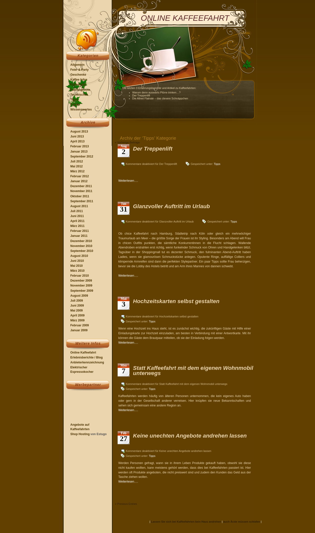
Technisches (79, 94)
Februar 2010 (79, 275)
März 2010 (77, 270)
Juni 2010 (77, 261)
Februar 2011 (79, 231)
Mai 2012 (76, 166)
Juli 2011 (76, 211)
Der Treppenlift (141, 95)
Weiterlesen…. (128, 180)
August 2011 (79, 206)
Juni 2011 (77, 216)
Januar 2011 (78, 236)
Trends (75, 104)
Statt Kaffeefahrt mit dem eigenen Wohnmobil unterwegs (193, 370)
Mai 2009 (76, 310)
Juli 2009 (76, 300)
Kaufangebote (80, 89)
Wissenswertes (81, 109)
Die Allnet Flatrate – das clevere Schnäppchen (160, 98)
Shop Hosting (80, 434)
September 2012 (81, 156)
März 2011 (77, 226)
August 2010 (79, 256)
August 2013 (79, 131)
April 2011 (77, 221)
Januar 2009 (78, 330)
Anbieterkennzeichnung (87, 362)
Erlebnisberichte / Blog (86, 357)
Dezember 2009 (81, 280)
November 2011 (81, 191)
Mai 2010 (76, 265)
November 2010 (81, 246)
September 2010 (81, 251)
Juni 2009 (77, 305)
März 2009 (77, 320)
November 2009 (81, 285)
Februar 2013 (79, 146)
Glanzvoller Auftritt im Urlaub (171, 206)
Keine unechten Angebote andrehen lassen (190, 436)
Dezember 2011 (81, 186)
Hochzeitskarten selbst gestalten (176, 301)
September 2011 (81, 201)
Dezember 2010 (81, 241)
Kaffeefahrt (78, 84)
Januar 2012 (78, 181)
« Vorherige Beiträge (127, 142)
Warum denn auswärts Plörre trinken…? (156, 92)
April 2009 (77, 315)
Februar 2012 (79, 176)
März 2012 (77, 171)
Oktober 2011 (79, 196)
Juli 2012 (76, 161)
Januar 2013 (78, 151)
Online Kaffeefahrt (83, 352)
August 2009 (79, 295)
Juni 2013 (77, 136)
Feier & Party (79, 69)
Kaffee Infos (78, 79)
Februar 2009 (79, 325)
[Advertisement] (85, 407)
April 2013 (77, 141)
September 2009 (81, 290)
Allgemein (77, 65)
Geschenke (78, 74)
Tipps (74, 99)
